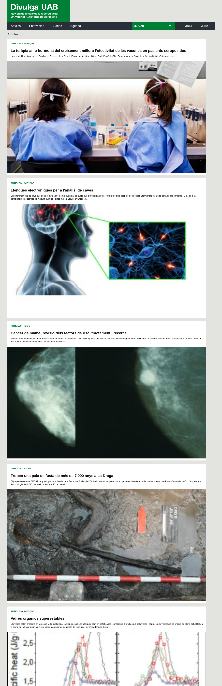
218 (142, 538)
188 (74, 535)
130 (153, 523)
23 (152, 508)
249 (114, 545)
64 (128, 514)
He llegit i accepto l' (58, 651)
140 (108, 526)
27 (67, 511)
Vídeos (57, 26)
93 (155, 517)
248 (108, 545)
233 (125, 541)
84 (115, 517)
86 (124, 517)
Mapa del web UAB (155, 665)
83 (111, 517)
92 (150, 517)
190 (86, 535)
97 (71, 520)
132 (63, 526)
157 (103, 529)
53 (80, 514)
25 (160, 508)
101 (91, 520)
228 (97, 541)
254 (142, 545)
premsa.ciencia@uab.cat (129, 619)
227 (91, 541)
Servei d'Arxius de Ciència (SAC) (105, 563)
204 (63, 538)
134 (74, 526)
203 (159, 535)
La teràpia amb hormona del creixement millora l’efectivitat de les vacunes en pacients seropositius (56, 53)
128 (142, 523)
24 (156, 508)
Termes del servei (68, 637)
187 (69, 535)
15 (116, 508)
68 (146, 514)
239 (159, 541)
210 (97, 538)
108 (130, 520)
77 (84, 517)
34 (98, 511)
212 (108, 538)
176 (108, 532)
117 (80, 523)
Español (188, 26)
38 (115, 511)
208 (86, 538)
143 (125, 526)
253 (137, 545)
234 (130, 541)
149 (159, 526)
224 (74, 541)
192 (97, 535)
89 (137, 517)
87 (128, 517)
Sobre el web (106, 665)
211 (103, 538)
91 (146, 517)
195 (114, 535)
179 (125, 532)
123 (114, 523)
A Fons (28, 413)
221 (159, 538)
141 (114, 526)
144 (130, 526)
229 (103, 541)
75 (76, 517)
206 (74, 538)
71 (159, 514)
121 (103, 523)
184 (153, 532)
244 (86, 545)
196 (119, 535)
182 (142, 532)
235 (136, 541)
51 (71, 514)
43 (137, 511)
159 (114, 529)
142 (119, 526)
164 (142, 529)
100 (85, 520)
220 (153, 538)
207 (80, 538)
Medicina (32, 401)
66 (137, 514)
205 (69, 538)
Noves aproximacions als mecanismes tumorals (53, 325)
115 (69, 523)
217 (136, 538)
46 (150, 511)
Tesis (27, 133)
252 (131, 545)
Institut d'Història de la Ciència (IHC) (149, 563)
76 (80, 517)
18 (130, 508)
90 (142, 517)
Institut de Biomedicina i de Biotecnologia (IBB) (192, 597)
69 (150, 514)
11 (99, 508)
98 (76, 520)
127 (136, 523)
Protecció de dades (83, 665)
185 (158, 532)
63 (124, 514)
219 (147, 538)
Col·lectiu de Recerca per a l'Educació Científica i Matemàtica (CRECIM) (151, 580)
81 (102, 517)
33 (93, 511)
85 (120, 517)
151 (69, 529)
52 (76, 514)
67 (142, 514)
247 (103, 545)
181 (136, 532)
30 (80, 511)
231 (114, 541)
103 (102, 520)
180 (130, 532)
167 (159, 529)
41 (128, 511)
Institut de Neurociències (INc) (193, 563)
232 (119, 541)
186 (63, 535)
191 (91, 535)
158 (108, 529)
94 (159, 517)
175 (102, 532)
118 (86, 523)
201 (147, 535)
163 (136, 529)
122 (108, 523)
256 (153, 545)
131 (159, 523)
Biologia (49, 401)
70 (155, 514)
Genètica (84, 401)
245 (92, 545)
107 (125, 520)
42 (133, 511)
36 (106, 511)
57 (98, 514)
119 (91, 523)
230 (108, 541)
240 (64, 545)
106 (119, 520)
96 (67, 520)
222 (63, 541)
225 (80, 541)
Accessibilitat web (129, 665)
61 (115, 514)
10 (95, 508)
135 (80, 526)
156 (97, 529)
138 (97, 526)
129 (147, 523)
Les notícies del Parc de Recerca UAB (27, 589)
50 (67, 514)
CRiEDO (140, 595)
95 (63, 520)
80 (98, 517)
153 (80, 529)
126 (130, 523)
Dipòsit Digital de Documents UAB (105, 578)
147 (147, 526)
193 (103, 535)
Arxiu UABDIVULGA (23, 561)
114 (63, 523)
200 (142, 535)
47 (155, 511)
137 (91, 526)
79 (93, 517)
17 (125, 508)
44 (142, 511)
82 (106, 517)
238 (153, 541)
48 (159, 511)
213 (114, 538)
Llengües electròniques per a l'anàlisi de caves (155, 51)
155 (91, 529)
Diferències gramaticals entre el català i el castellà (158, 414)
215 (125, 538)
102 (97, 520)
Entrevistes (36, 26)
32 (89, 511)
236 (142, 541)
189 (80, 535)
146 (142, 526)
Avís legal (69, 651)
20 (139, 508)
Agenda (75, 26)
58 (102, 514)
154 (86, 529)
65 (133, 514)
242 (75, 545)
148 (153, 526)
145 (136, 526)
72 (62, 517)
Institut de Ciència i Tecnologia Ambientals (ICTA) (191, 580)
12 (103, 508)
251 (125, 545)
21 (143, 508)
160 (119, 529)
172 (85, 532)
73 (67, 517)
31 (84, 511)
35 (102, 511)
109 (136, 520)
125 (125, 523)
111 (147, 520)
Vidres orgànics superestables (38, 234)
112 (153, 520)
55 (89, 514)
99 (80, 520)
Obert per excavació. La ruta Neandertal (149, 325)
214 (119, 538)
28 (71, 511)
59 (106, 514)
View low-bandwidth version (13, 684)
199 (136, 535)
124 (119, 523)
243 (80, 545)
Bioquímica (66, 401)
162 (130, 529)
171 (80, 532)
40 (124, 511)
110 (142, 520)
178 (119, 532)
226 (86, 541)
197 (125, 535)
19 (134, 508)
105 (113, 520)
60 (111, 514)
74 (71, 517)
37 (111, 511)
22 (147, 508)
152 (74, 529)
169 (69, 532)
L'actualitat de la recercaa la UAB (26, 574)
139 (103, 526)
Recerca (16, 401)
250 (120, 545)
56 (93, 514)
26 (62, 511)
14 (112, 508)
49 (62, 514)
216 (130, 538)
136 (86, 526)
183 (147, 532)
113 (158, 520)
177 (113, 532)
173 (91, 532)
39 (120, 511)
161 (125, 529)
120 (97, 523)
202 (153, 535)
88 (133, 517)
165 (147, 529)
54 (84, 514)
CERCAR (139, 26)
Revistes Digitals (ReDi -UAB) (63, 578)
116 (74, 523)
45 (146, 511)
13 (108, 508)
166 (153, 529)
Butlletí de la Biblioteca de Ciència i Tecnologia (67, 563)
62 (120, 514)
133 (69, 526)
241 (69, 545)
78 (89, 517)
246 (97, 545)
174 (97, 532)
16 (121, 508)
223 (69, 541)
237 (147, 541)
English (204, 26)
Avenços (29, 43)
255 (148, 545)
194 (108, 535)
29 (76, 511)
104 (108, 520)
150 (63, 529)
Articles (16, 26)
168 (63, 532)
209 (91, 538)
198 (130, 535)
